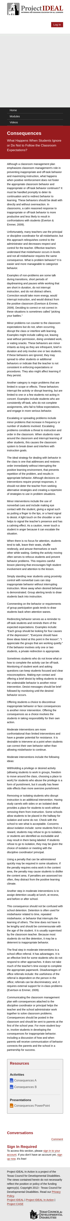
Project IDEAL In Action (40, 1199)
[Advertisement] (35, 70)
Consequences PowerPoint (30, 1105)
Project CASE (15, 1204)
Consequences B (23, 1087)
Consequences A (23, 1080)
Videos (14, 122)
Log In (57, 24)
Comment (57, 1139)
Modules (15, 116)
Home (13, 110)
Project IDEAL (15, 1199)
